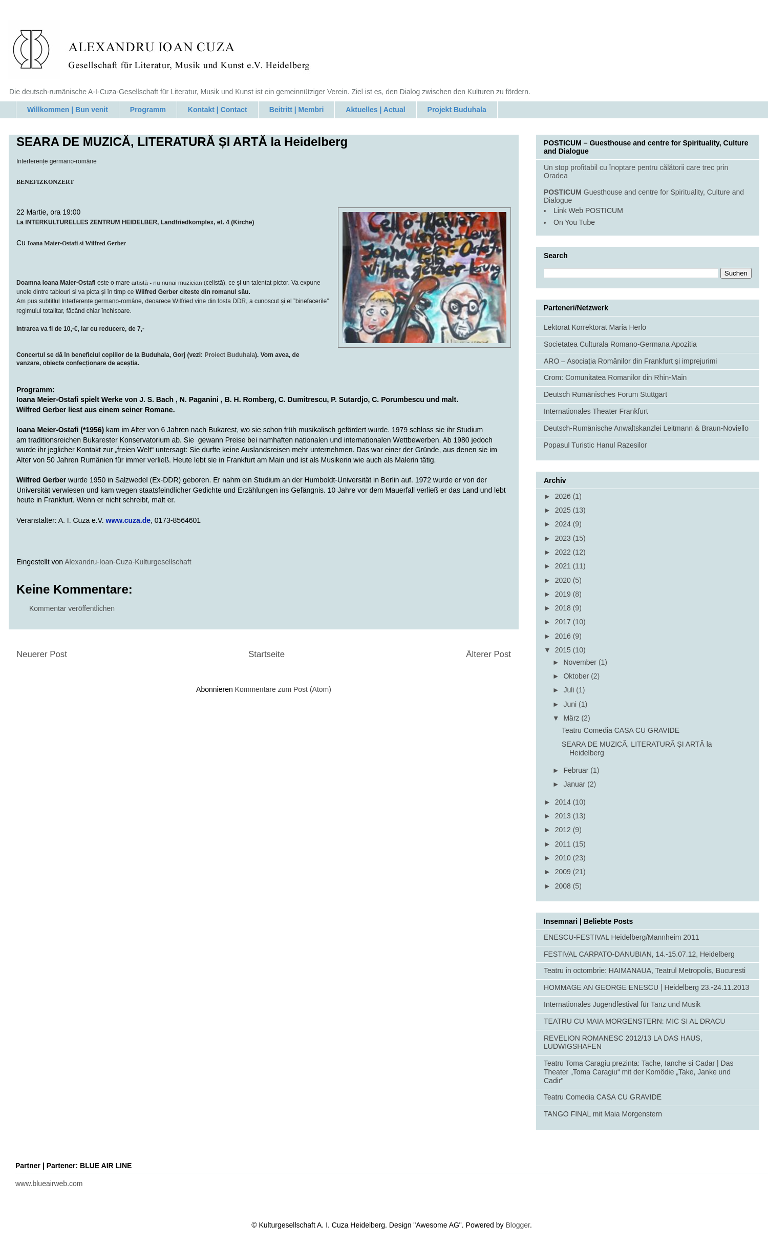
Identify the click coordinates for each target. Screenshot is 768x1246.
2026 (564, 496)
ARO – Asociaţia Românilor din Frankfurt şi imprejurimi (630, 361)
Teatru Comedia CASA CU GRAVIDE (620, 730)
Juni (571, 704)
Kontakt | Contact (217, 109)
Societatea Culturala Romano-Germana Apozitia (620, 344)
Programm (148, 109)
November (580, 662)
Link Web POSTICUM (588, 210)
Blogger (517, 1225)
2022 (564, 552)
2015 (564, 650)
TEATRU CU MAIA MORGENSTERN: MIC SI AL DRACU (635, 1021)
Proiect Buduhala (229, 354)
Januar (575, 784)
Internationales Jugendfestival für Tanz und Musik (622, 1004)
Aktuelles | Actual (375, 109)
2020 (564, 580)
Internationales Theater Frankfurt (596, 411)
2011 (564, 844)
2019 (564, 594)
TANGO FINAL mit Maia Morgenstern (603, 1114)
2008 (564, 886)
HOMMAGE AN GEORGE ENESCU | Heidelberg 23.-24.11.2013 (646, 987)
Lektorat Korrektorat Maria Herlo (595, 327)
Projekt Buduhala (457, 109)
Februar (576, 770)
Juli (569, 690)
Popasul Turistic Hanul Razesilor (595, 445)
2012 (564, 830)
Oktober (577, 676)
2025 (564, 510)
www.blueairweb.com (49, 1183)
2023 (564, 538)
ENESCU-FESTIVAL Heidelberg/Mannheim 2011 (621, 937)
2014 (564, 802)
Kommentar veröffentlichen (72, 608)
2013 (564, 816)
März (572, 718)
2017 (564, 622)
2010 (564, 858)
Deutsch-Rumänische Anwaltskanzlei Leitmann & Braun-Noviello (646, 428)
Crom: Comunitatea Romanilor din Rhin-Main (615, 377)
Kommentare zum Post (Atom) (283, 689)
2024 (564, 524)
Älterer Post (488, 654)
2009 (564, 872)
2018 (564, 608)
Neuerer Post (41, 654)
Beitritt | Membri (296, 109)
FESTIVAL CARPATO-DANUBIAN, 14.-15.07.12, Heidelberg (639, 954)
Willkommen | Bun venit (67, 109)
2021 (564, 566)
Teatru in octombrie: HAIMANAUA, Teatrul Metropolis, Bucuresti (644, 970)
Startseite (266, 654)
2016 (564, 636)
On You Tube (574, 222)
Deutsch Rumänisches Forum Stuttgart (605, 394)
